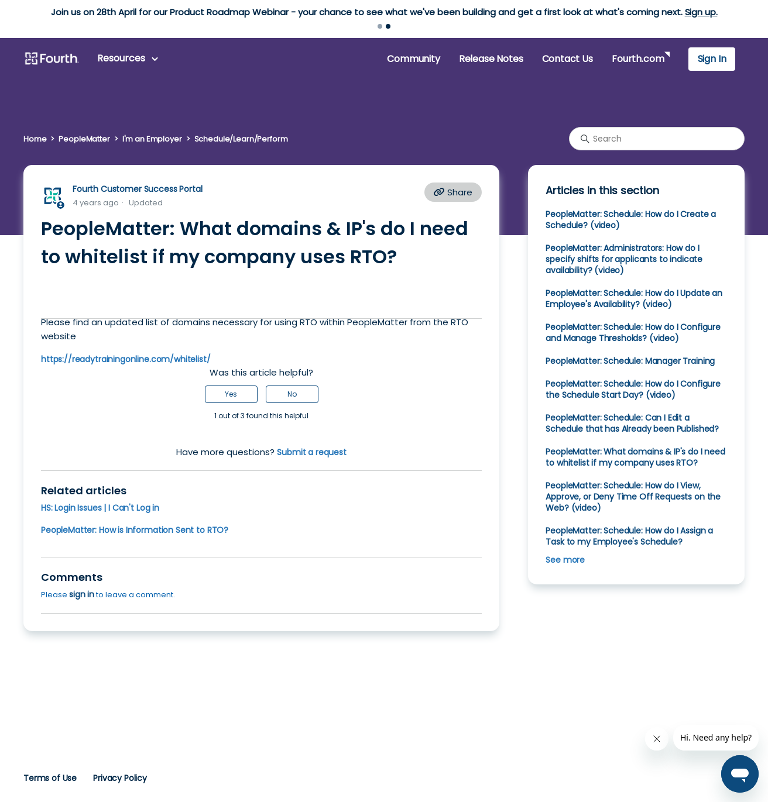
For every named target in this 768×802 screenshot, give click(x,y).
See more (565, 560)
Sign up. (701, 12)
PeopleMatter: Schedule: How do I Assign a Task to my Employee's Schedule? (629, 536)
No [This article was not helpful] (292, 394)
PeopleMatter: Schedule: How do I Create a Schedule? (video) (631, 219)
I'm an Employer (152, 138)
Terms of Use (50, 778)
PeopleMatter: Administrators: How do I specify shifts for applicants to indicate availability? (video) (624, 259)
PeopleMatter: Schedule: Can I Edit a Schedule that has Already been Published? (632, 423)
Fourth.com (638, 59)
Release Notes (491, 59)
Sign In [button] (712, 59)
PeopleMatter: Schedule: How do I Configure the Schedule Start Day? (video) (633, 389)
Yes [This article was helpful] (231, 394)
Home (34, 138)
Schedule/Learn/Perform (241, 138)
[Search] (657, 138)
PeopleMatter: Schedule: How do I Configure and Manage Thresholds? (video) (633, 332)
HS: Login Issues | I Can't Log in (100, 508)
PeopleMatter (84, 138)
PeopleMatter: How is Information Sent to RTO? (134, 530)
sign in (81, 594)
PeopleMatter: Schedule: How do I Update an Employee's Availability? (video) (634, 298)
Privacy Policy (120, 778)
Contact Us (567, 59)
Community (413, 59)
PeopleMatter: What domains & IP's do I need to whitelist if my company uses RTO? (635, 457)
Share (453, 192)
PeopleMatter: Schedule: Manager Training (630, 361)
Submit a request (312, 452)
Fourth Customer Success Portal (137, 189)
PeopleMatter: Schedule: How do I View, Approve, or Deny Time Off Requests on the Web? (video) (633, 497)
